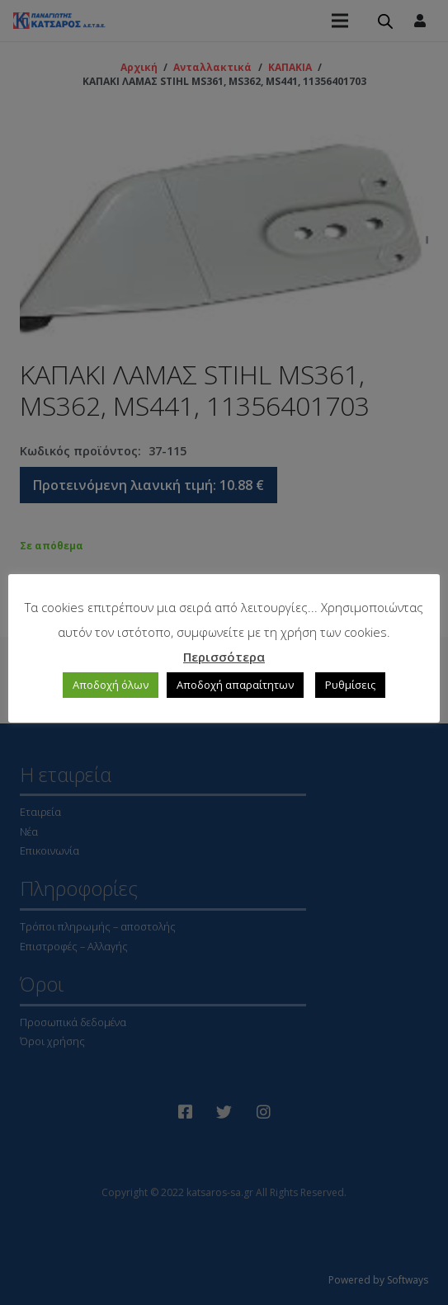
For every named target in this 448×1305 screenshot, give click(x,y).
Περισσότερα (224, 656)
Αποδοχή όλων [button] (111, 684)
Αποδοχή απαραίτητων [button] (235, 684)
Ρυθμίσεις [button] (350, 684)
